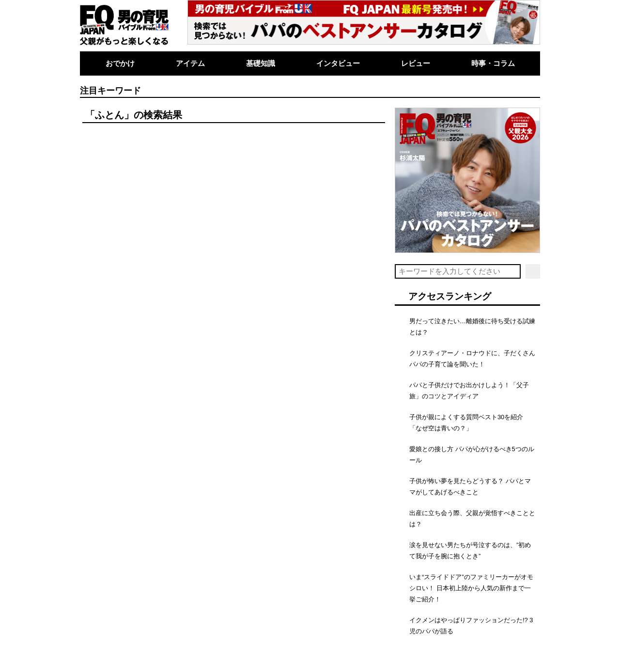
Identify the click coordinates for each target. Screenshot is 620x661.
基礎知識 (260, 63)
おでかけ (120, 63)
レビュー (415, 63)
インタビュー (338, 63)
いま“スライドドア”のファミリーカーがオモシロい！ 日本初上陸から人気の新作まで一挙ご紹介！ (471, 588)
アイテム (190, 63)
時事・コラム (493, 63)
